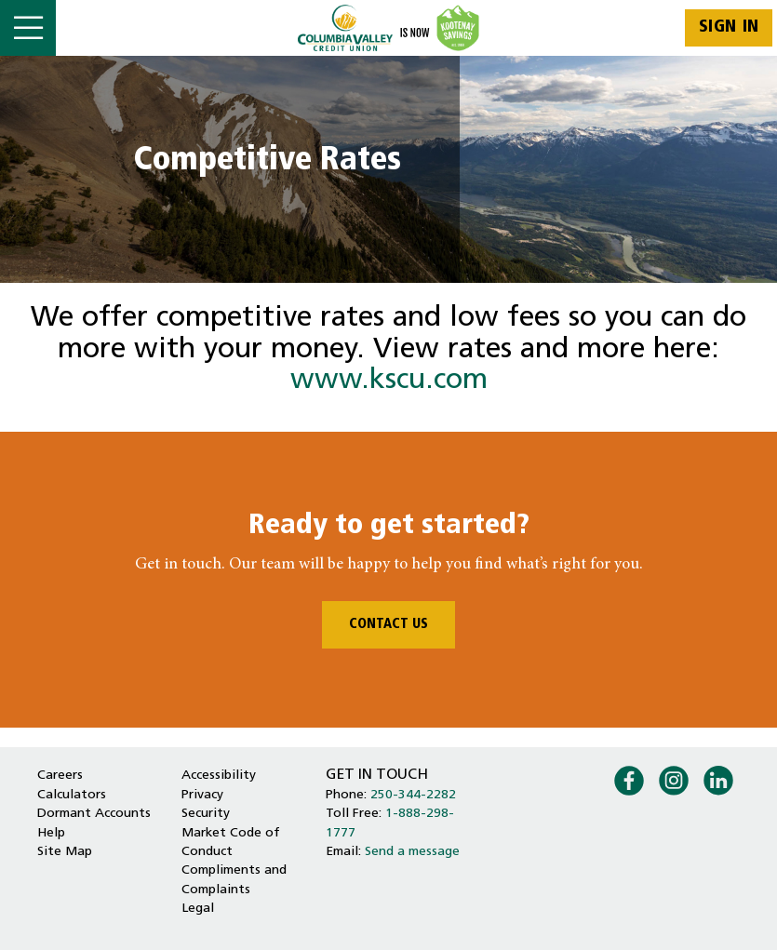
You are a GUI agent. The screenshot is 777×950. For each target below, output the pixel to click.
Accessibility (218, 776)
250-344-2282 (413, 795)
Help (51, 833)
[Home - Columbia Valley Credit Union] (388, 28)
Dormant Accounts (94, 814)
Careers (60, 776)
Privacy (202, 795)
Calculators (71, 795)
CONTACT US (388, 625)
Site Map (64, 852)
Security (205, 814)
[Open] (28, 28)
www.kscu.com (389, 381)
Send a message (412, 852)
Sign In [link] (729, 27)
